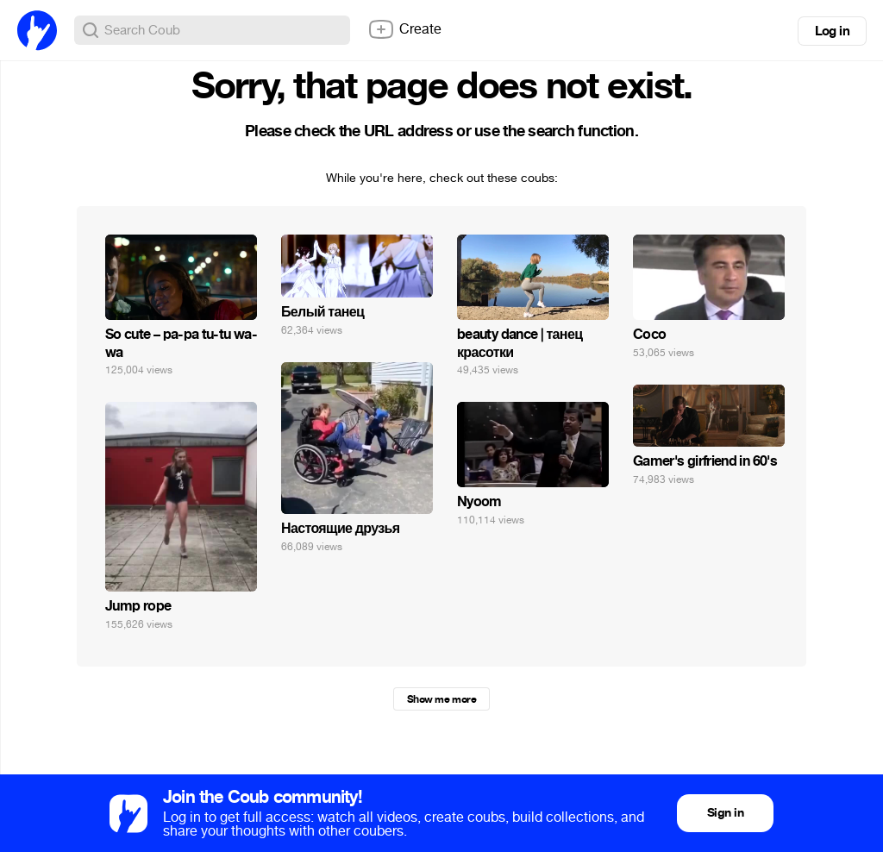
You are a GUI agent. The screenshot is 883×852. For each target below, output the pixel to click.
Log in (832, 31)
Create (404, 29)
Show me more (441, 699)
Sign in (725, 813)
